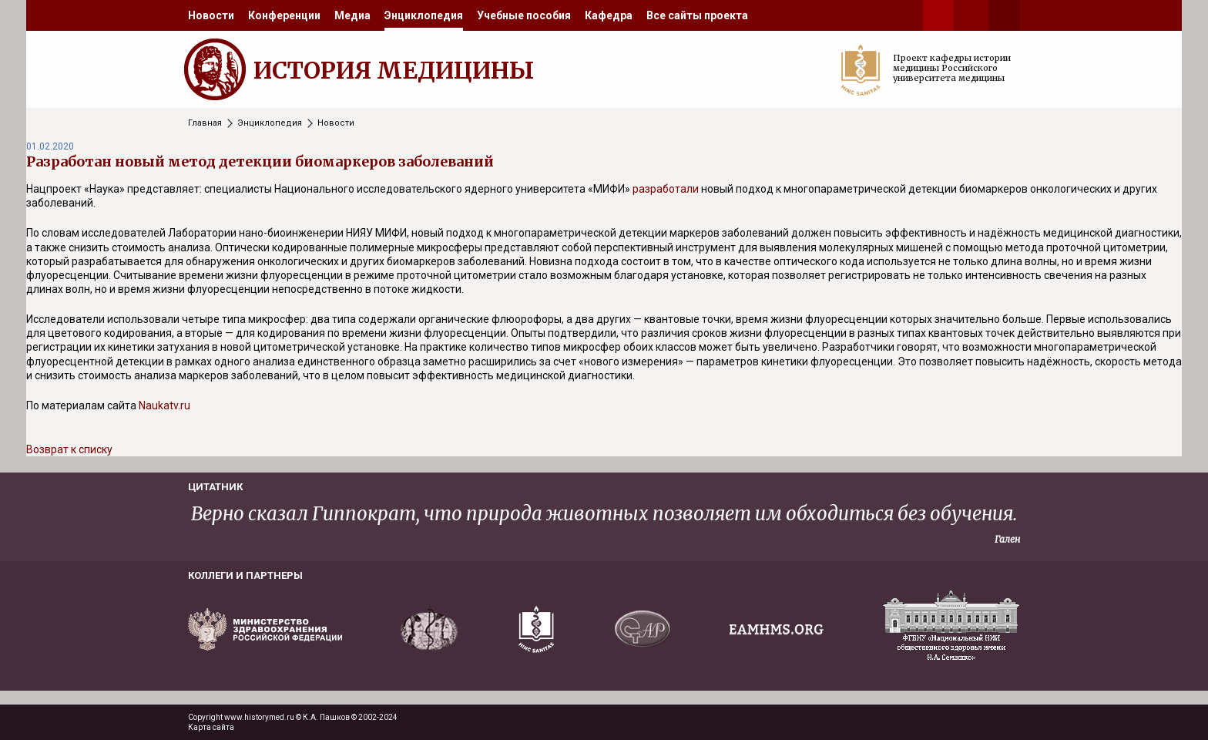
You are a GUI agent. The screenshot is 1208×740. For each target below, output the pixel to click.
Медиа (352, 15)
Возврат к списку (69, 449)
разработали (666, 189)
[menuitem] (211, 15)
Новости (211, 15)
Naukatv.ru (164, 405)
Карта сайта (211, 727)
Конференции (284, 15)
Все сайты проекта (697, 15)
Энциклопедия (423, 15)
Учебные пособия (524, 15)
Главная (205, 123)
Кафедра (609, 15)
